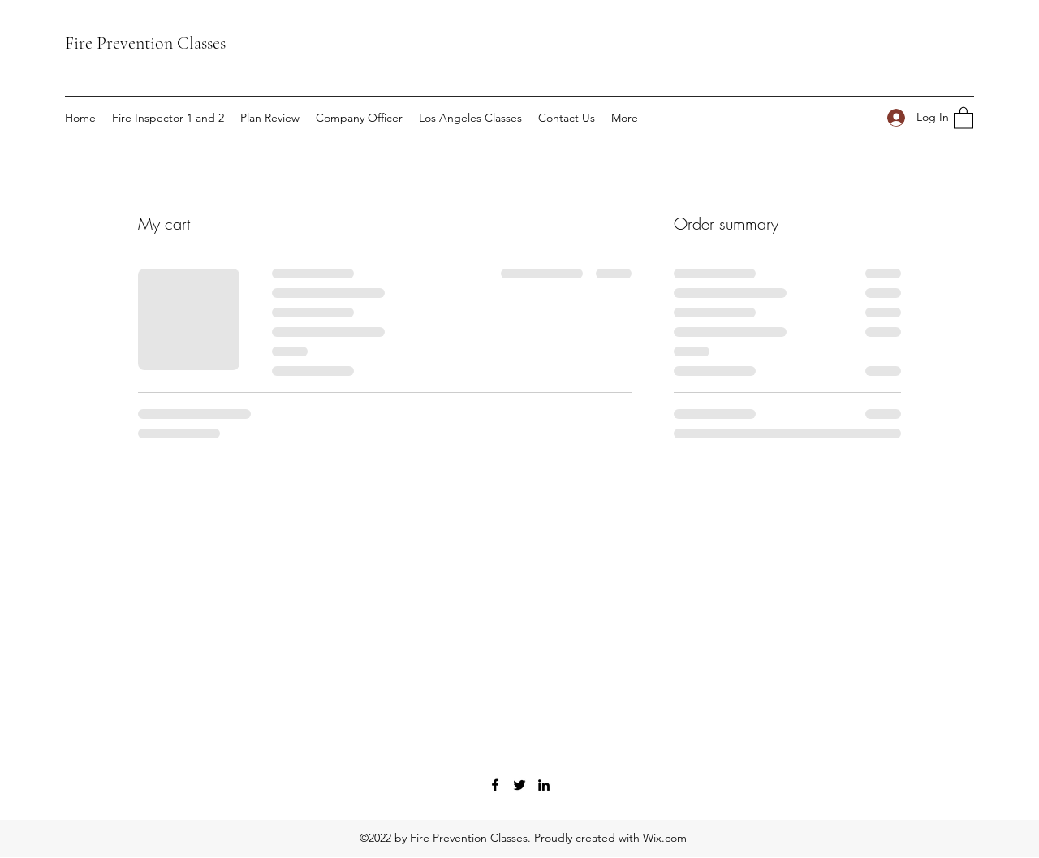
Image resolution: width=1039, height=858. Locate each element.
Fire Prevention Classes (145, 43)
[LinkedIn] (544, 785)
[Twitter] (519, 785)
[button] (963, 117)
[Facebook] (495, 785)
